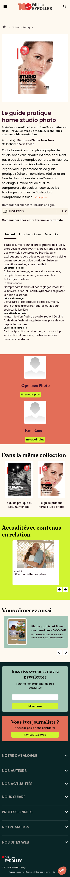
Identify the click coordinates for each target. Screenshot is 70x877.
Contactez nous (35, 734)
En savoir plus (30, 394)
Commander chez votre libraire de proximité (32, 220)
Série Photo (26, 144)
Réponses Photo (28, 140)
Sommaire (51, 234)
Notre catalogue (22, 27)
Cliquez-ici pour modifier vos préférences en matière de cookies (35, 872)
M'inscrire (35, 706)
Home (4, 27)
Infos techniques (30, 234)
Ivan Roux (47, 140)
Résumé (10, 234)
